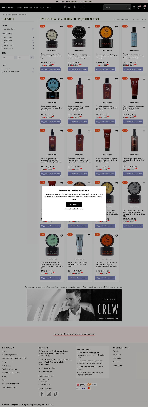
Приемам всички (74, 204)
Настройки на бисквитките (74, 209)
